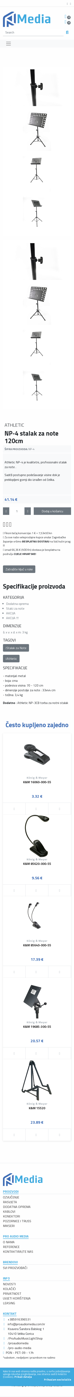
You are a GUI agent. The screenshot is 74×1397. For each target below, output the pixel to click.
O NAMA (9, 1242)
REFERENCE (11, 1246)
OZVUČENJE (11, 1197)
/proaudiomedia (18, 1343)
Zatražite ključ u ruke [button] (19, 569)
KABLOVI (9, 1211)
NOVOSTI (9, 1284)
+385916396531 (19, 1319)
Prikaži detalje (23, 1377)
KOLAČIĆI (9, 1288)
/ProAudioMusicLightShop (25, 1338)
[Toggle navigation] (8, 44)
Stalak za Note (16, 647)
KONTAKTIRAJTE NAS (18, 1251)
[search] (33, 32)
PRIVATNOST (12, 1293)
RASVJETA (10, 1202)
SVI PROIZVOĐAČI (15, 1267)
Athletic (11, 658)
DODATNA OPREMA (17, 1206)
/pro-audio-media (19, 1347)
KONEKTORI (11, 1216)
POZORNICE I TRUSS (17, 1221)
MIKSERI (9, 1225)
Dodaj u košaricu (52, 511)
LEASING (9, 1303)
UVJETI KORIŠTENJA (17, 1298)
